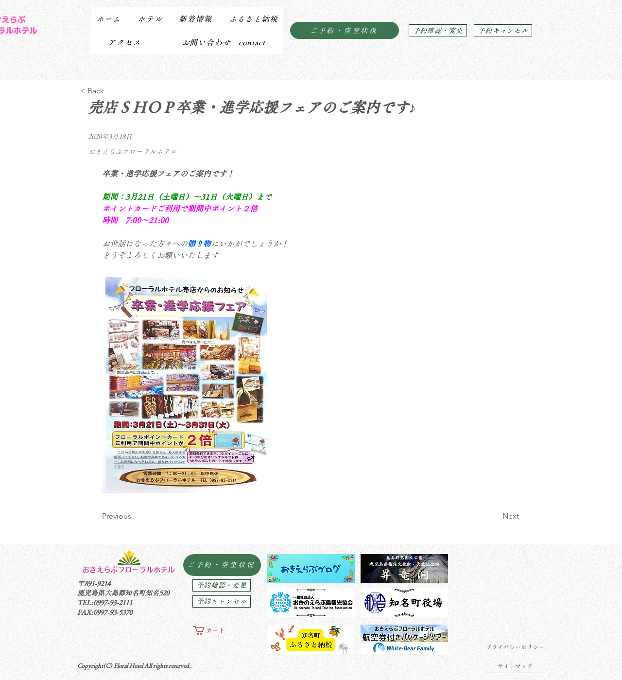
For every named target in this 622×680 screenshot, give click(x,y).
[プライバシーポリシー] (515, 647)
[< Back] (112, 91)
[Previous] (134, 516)
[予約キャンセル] (503, 30)
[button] (149, 19)
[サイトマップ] (515, 666)
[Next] (494, 516)
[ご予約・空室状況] (344, 30)
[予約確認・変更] (438, 30)
